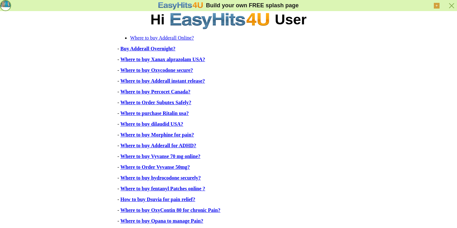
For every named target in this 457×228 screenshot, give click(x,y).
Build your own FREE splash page (252, 5)
